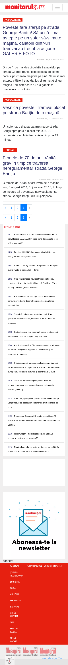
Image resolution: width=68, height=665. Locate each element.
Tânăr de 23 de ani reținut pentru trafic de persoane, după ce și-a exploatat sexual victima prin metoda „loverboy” (31, 385)
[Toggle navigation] (57, 7)
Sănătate (14, 566)
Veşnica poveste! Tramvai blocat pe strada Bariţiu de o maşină (34, 110)
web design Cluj (52, 658)
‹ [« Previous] (5, 207)
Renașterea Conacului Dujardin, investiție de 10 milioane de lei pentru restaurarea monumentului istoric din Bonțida (34, 420)
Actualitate (13, 19)
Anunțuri (14, 594)
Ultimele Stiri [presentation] (12, 227)
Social (10, 150)
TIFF (12, 622)
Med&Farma (16, 600)
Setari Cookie (13, 640)
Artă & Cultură (14, 615)
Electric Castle (14, 630)
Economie (15, 582)
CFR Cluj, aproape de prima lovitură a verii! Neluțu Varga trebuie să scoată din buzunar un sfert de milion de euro (33, 402)
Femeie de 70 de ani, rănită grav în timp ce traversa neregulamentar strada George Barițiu (32, 165)
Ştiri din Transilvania (16, 574)
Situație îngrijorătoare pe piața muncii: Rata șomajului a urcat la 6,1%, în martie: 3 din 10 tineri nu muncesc (31, 318)
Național (14, 607)
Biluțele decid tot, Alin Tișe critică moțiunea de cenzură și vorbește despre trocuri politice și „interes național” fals (31, 300)
